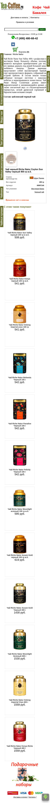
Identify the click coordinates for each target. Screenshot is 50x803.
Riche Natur (18, 54)
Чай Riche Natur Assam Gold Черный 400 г (20, 609)
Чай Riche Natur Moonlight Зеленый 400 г (20, 655)
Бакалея (39, 13)
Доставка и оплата (19, 17)
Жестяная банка (37, 189)
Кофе (37, 7)
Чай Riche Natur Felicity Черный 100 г (20, 471)
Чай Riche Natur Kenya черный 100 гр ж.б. (19, 280)
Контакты (35, 17)
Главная (7, 54)
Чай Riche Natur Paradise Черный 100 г (19, 425)
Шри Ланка (39, 178)
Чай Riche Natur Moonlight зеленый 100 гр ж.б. (20, 510)
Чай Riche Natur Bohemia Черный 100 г (19, 378)
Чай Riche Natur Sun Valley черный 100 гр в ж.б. (20, 234)
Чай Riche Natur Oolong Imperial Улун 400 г (20, 701)
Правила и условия (25, 22)
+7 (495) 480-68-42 (26, 38)
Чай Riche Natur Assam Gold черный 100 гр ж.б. (20, 556)
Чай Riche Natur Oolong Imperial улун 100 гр (20, 326)
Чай (46, 7)
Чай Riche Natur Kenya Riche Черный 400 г (20, 747)
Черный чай (39, 192)
